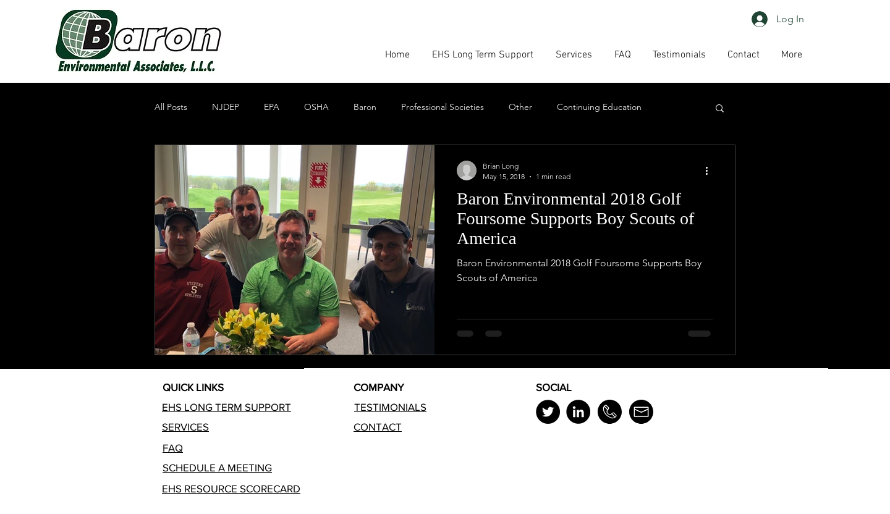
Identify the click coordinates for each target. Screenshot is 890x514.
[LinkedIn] (578, 412)
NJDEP (225, 106)
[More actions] (710, 170)
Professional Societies (442, 106)
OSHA (316, 106)
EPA (271, 106)
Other (520, 106)
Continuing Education (599, 106)
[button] (622, 55)
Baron (365, 106)
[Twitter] (548, 412)
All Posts (171, 106)
